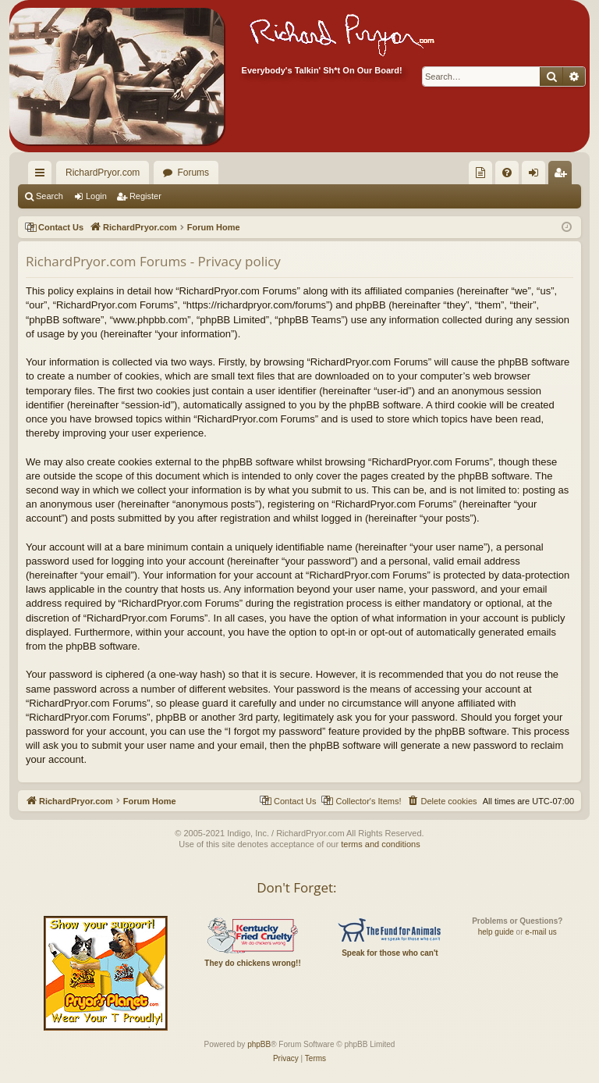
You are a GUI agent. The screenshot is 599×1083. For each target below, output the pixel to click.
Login (96, 196)
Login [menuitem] (537, 175)
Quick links (42, 175)
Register (145, 196)
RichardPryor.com (103, 172)
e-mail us (541, 932)
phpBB (259, 1044)
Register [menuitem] (563, 175)
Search (49, 196)
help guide (496, 932)
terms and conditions (380, 844)
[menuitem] (480, 172)
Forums (193, 172)
